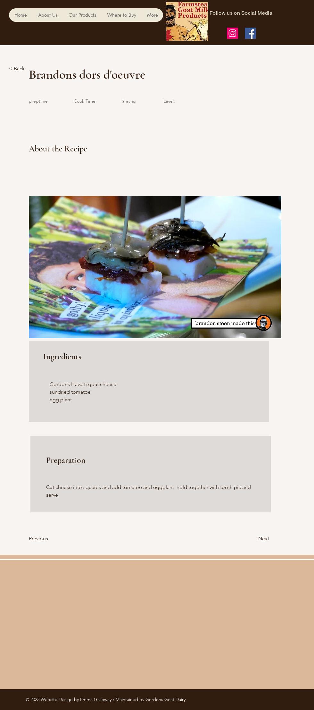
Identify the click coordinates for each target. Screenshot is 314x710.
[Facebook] (250, 33)
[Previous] (49, 538)
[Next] (253, 538)
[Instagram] (232, 33)
